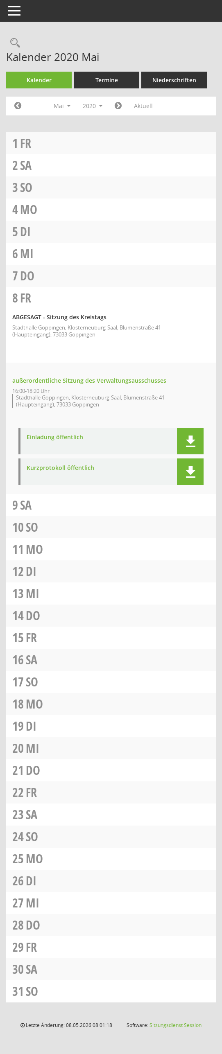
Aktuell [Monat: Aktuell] (143, 106)
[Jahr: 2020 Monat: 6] (118, 106)
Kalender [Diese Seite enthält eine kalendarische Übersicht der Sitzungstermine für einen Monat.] (39, 80)
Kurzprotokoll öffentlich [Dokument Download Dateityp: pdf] (60, 468)
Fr (25, 143)
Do (27, 275)
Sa (26, 165)
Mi (27, 253)
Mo (28, 209)
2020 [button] (92, 106)
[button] (190, 441)
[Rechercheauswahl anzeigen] (13, 43)
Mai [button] (62, 106)
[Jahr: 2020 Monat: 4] (17, 106)
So (26, 187)
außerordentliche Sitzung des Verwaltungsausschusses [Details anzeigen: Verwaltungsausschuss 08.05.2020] (89, 380)
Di (25, 231)
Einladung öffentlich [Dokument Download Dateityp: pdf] (55, 437)
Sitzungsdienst (176, 1025)
